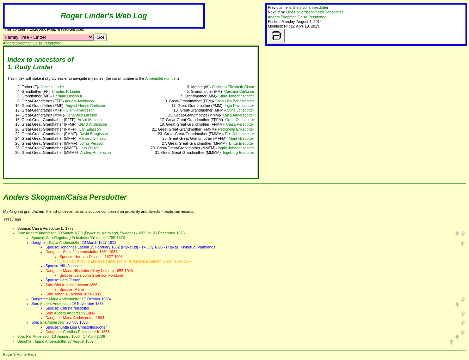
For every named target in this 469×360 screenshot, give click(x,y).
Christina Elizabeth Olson (233, 87)
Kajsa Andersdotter (238, 115)
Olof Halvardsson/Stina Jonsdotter (314, 12)
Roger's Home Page (20, 354)
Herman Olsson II (67, 96)
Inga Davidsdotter (239, 105)
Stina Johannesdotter (310, 7)
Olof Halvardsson (80, 110)
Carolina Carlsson (239, 91)
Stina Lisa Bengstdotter (234, 101)
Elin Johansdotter (239, 134)
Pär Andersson (38, 336)
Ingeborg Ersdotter (238, 152)
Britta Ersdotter (241, 143)
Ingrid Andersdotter (51, 341)
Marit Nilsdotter (241, 138)
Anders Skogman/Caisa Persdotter (297, 17)
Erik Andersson (53, 322)
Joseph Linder (52, 87)
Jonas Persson (92, 143)
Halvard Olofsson (93, 138)
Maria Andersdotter (65, 299)
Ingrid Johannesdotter (236, 148)
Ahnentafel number (161, 78)
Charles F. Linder (66, 91)
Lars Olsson (90, 148)
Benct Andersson (93, 124)
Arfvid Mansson (90, 120)
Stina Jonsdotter (240, 110)
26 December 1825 (169, 233)
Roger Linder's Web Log (104, 16)
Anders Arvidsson (79, 101)
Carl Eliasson (90, 129)
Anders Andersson (95, 152)
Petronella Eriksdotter (236, 129)
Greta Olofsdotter (239, 120)
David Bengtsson (94, 134)
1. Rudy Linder (30, 67)
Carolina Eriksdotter (79, 332)
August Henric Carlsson (85, 105)
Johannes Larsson (82, 115)
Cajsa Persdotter (240, 124)
